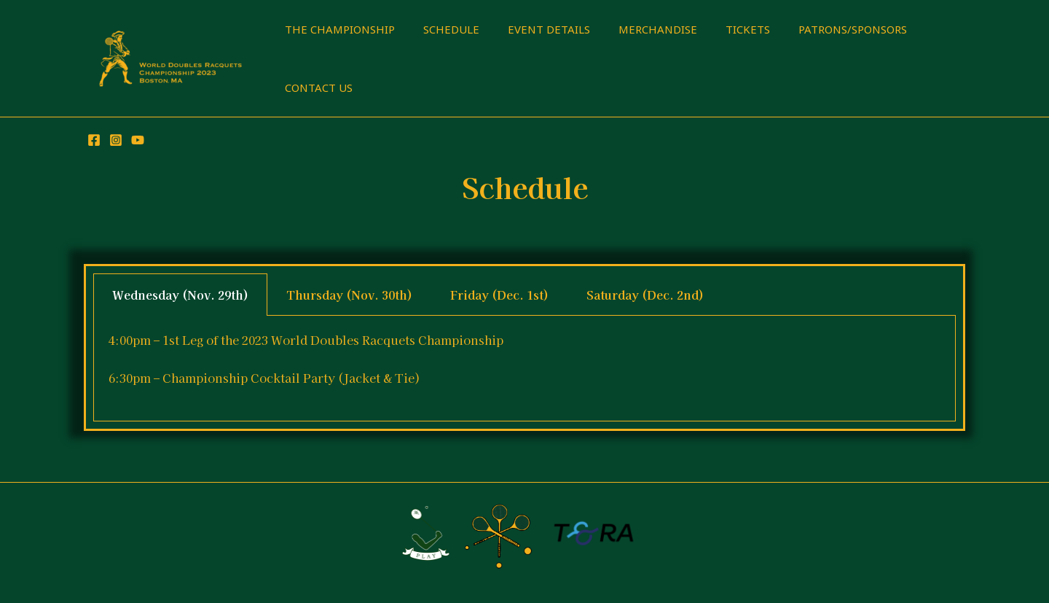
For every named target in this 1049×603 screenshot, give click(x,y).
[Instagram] (115, 140)
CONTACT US (315, 87)
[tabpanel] (524, 368)
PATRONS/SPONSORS (816, 29)
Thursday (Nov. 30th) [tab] (349, 294)
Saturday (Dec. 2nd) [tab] (645, 294)
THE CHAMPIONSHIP (336, 29)
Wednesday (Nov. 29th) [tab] (180, 294)
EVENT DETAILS (532, 29)
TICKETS (718, 29)
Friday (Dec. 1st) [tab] (499, 294)
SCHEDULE (441, 29)
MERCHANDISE (634, 29)
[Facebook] (94, 140)
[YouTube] (137, 140)
